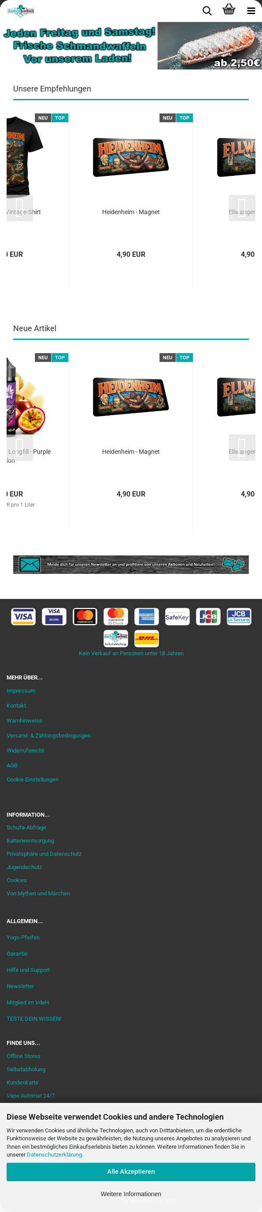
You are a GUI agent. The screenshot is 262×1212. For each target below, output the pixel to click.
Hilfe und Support (28, 970)
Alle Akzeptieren (131, 1171)
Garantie (17, 953)
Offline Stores (24, 1056)
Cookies (17, 880)
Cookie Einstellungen (33, 779)
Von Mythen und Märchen (38, 893)
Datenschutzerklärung (54, 1154)
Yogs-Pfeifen (23, 937)
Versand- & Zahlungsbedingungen (49, 735)
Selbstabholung (26, 1069)
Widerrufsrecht (25, 750)
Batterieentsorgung (30, 840)
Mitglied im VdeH (28, 1002)
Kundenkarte (22, 1082)
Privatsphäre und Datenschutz (44, 854)
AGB (12, 765)
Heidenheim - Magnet (131, 211)
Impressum (21, 690)
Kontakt (16, 705)
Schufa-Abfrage (26, 827)
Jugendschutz (24, 867)
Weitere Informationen (131, 1193)
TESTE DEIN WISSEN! (34, 1018)
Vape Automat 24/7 (31, 1095)
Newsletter (20, 986)
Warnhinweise (24, 720)
